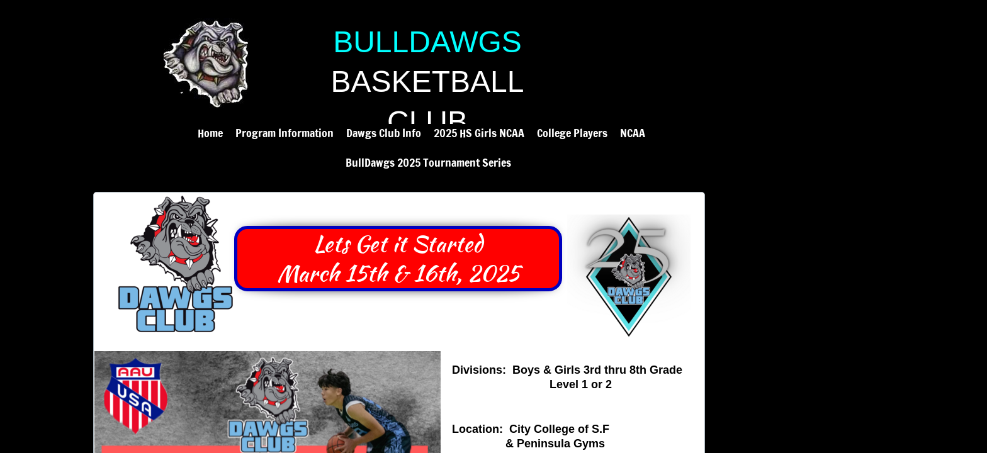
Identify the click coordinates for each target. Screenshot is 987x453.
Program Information (284, 133)
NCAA (632, 133)
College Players (572, 133)
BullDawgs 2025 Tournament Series (428, 162)
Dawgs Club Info (383, 133)
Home (210, 133)
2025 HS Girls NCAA (479, 133)
